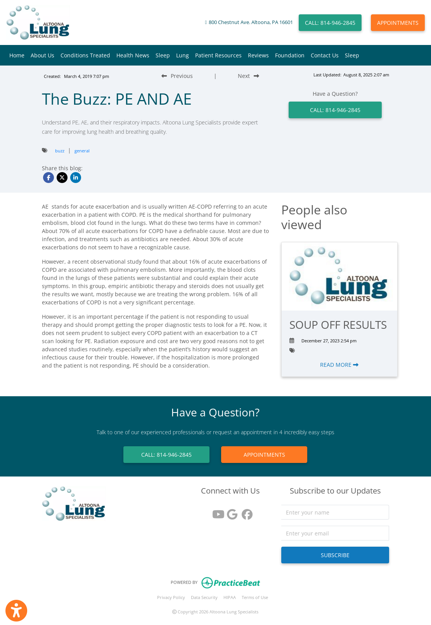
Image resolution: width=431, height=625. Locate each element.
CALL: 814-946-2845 (330, 22)
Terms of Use (255, 597)
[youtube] (215, 511)
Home (16, 55)
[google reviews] (230, 511)
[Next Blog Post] (248, 75)
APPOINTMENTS (398, 22)
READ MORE (339, 364)
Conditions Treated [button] (85, 55)
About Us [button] (42, 55)
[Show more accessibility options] (16, 610)
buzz (59, 151)
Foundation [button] (290, 55)
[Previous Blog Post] (177, 75)
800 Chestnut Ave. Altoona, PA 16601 (251, 22)
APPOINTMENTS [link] (264, 454)
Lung (182, 55)
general (82, 151)
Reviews (258, 55)
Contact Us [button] (325, 55)
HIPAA (229, 597)
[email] (335, 533)
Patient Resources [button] (218, 55)
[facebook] (245, 511)
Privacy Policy (171, 597)
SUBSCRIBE (335, 555)
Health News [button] (132, 55)
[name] (335, 512)
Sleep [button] (163, 55)
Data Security (204, 597)
